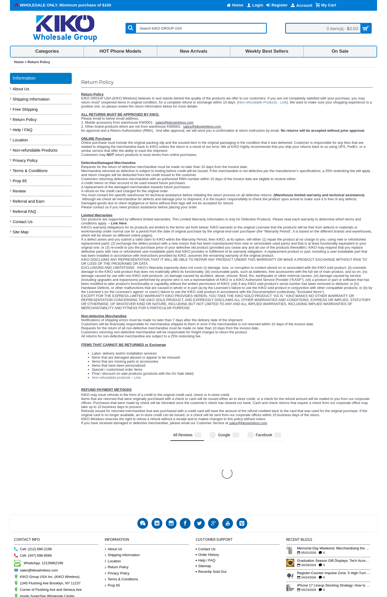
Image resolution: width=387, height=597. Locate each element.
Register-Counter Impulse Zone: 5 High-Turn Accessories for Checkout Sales (333, 505)
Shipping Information (31, 99)
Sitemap (203, 498)
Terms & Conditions (30, 170)
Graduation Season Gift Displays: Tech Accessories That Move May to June (333, 493)
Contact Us (23, 221)
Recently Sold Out (211, 504)
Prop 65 (20, 180)
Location (20, 140)
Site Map (20, 232)
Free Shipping (25, 109)
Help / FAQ (22, 129)
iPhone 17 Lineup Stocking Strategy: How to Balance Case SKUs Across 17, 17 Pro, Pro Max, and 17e (333, 518)
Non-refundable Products (35, 150)
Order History (207, 487)
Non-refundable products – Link (116, 378)
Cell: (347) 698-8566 (33, 488)
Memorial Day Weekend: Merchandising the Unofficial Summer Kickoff (333, 481)
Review (19, 191)
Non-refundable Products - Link (262, 102)
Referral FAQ (24, 211)
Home (19, 62)
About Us (21, 89)
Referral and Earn (28, 201)
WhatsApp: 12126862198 (38, 496)
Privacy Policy (25, 160)
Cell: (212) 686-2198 (33, 482)
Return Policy (39, 62)
